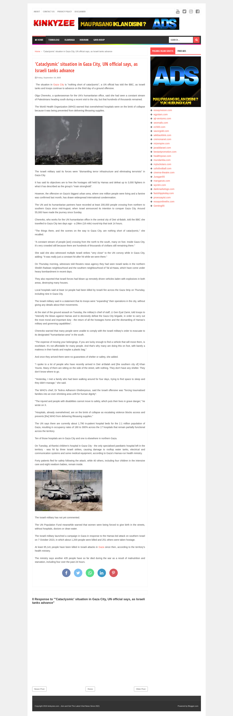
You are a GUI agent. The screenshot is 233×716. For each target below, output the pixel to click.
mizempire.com (162, 143)
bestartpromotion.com (165, 151)
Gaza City (58, 84)
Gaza (101, 547)
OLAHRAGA (69, 39)
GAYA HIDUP (99, 39)
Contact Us (48, 11)
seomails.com (161, 122)
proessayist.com (162, 197)
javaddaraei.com (162, 147)
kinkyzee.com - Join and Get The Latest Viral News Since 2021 (74, 706)
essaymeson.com (163, 110)
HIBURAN (84, 39)
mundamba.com (162, 160)
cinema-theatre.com (164, 172)
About (37, 11)
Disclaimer (80, 11)
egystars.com (161, 114)
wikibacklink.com (162, 135)
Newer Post (39, 689)
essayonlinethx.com (164, 201)
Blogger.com (193, 706)
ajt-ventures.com (162, 118)
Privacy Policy (64, 11)
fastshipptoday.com (164, 193)
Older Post (141, 689)
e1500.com (159, 127)
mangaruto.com (162, 180)
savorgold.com (161, 131)
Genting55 (159, 205)
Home (39, 39)
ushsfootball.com (162, 168)
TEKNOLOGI (53, 39)
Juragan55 (159, 176)
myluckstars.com (162, 164)
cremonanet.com (162, 139)
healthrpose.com (162, 156)
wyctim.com (160, 185)
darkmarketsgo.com (164, 189)
